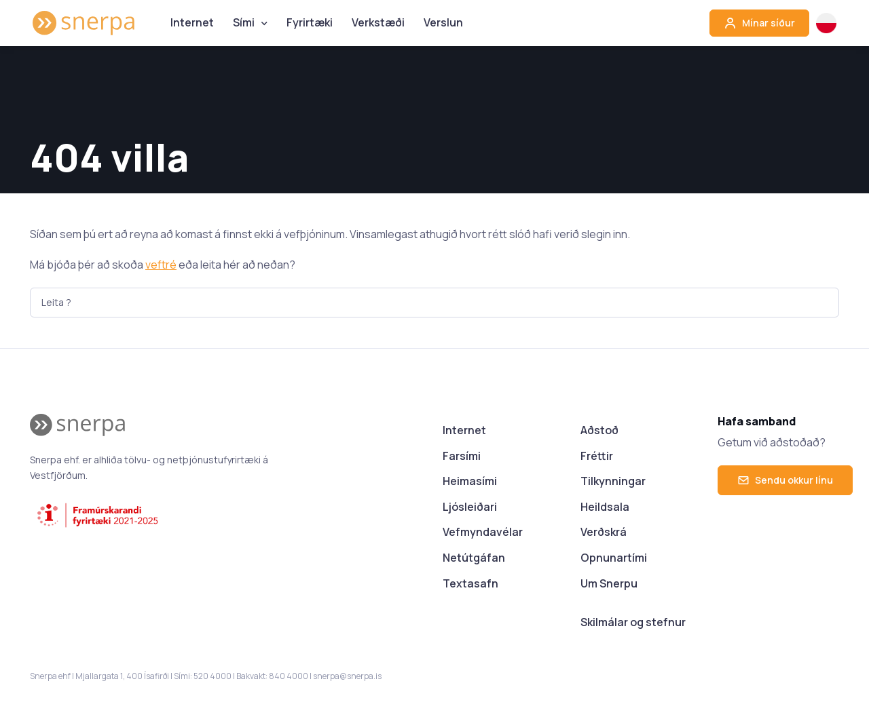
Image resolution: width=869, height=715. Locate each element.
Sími (244, 22)
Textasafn (470, 583)
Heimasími (470, 481)
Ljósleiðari (470, 506)
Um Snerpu (608, 583)
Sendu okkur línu (785, 480)
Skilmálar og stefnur (633, 622)
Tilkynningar (613, 481)
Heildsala (604, 506)
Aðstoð (599, 430)
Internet (192, 22)
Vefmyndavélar (483, 531)
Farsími (462, 455)
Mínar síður (759, 23)
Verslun (443, 22)
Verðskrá (603, 531)
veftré (161, 264)
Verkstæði (378, 22)
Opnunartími (613, 557)
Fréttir (596, 455)
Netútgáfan (474, 557)
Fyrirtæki (309, 22)
